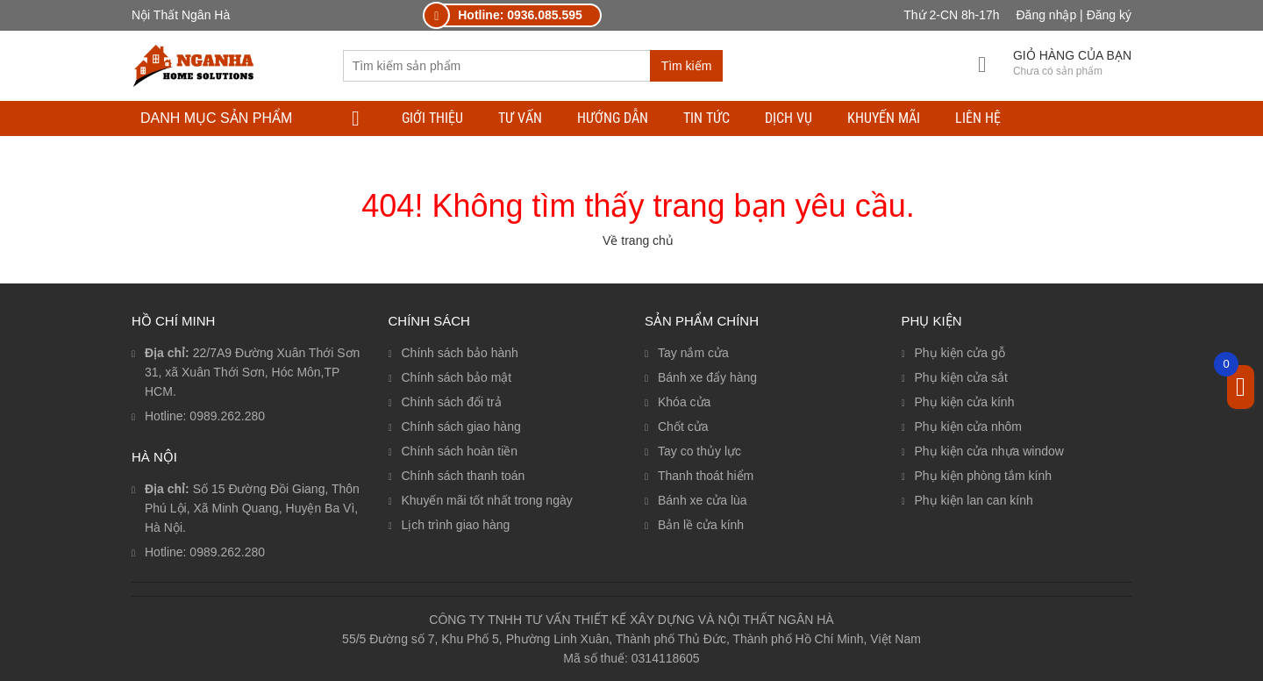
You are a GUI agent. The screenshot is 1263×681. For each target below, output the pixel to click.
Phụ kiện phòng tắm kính (983, 476)
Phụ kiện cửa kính (965, 402)
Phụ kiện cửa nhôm (969, 426)
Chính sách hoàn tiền (460, 451)
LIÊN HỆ (978, 118)
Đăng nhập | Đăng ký (1074, 15)
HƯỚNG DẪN (612, 118)
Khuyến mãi (883, 118)
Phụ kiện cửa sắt (961, 377)
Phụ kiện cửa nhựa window (989, 451)
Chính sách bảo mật (457, 377)
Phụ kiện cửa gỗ (960, 353)
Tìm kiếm (686, 66)
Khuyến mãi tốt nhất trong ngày (487, 500)
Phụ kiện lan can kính (974, 500)
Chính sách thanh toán (463, 476)
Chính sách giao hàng (461, 426)
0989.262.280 (227, 416)
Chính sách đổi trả (452, 402)
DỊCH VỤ (788, 118)
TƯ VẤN (520, 118)
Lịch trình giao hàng (456, 525)
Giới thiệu (432, 118)
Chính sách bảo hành (460, 353)
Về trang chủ (638, 240)
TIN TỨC (706, 118)
